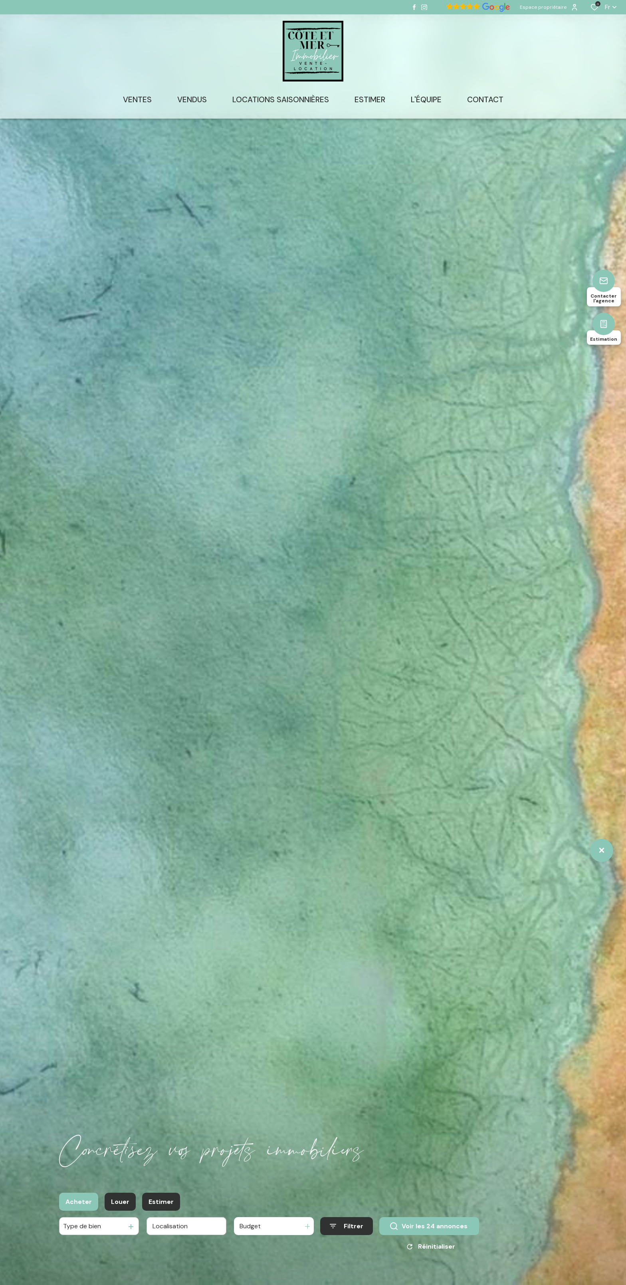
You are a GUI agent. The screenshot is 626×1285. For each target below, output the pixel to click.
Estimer (161, 1207)
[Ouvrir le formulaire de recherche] (346, 1232)
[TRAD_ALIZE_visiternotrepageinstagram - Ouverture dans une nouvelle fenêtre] (424, 7)
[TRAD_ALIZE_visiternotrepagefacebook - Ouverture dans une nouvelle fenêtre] (414, 7)
